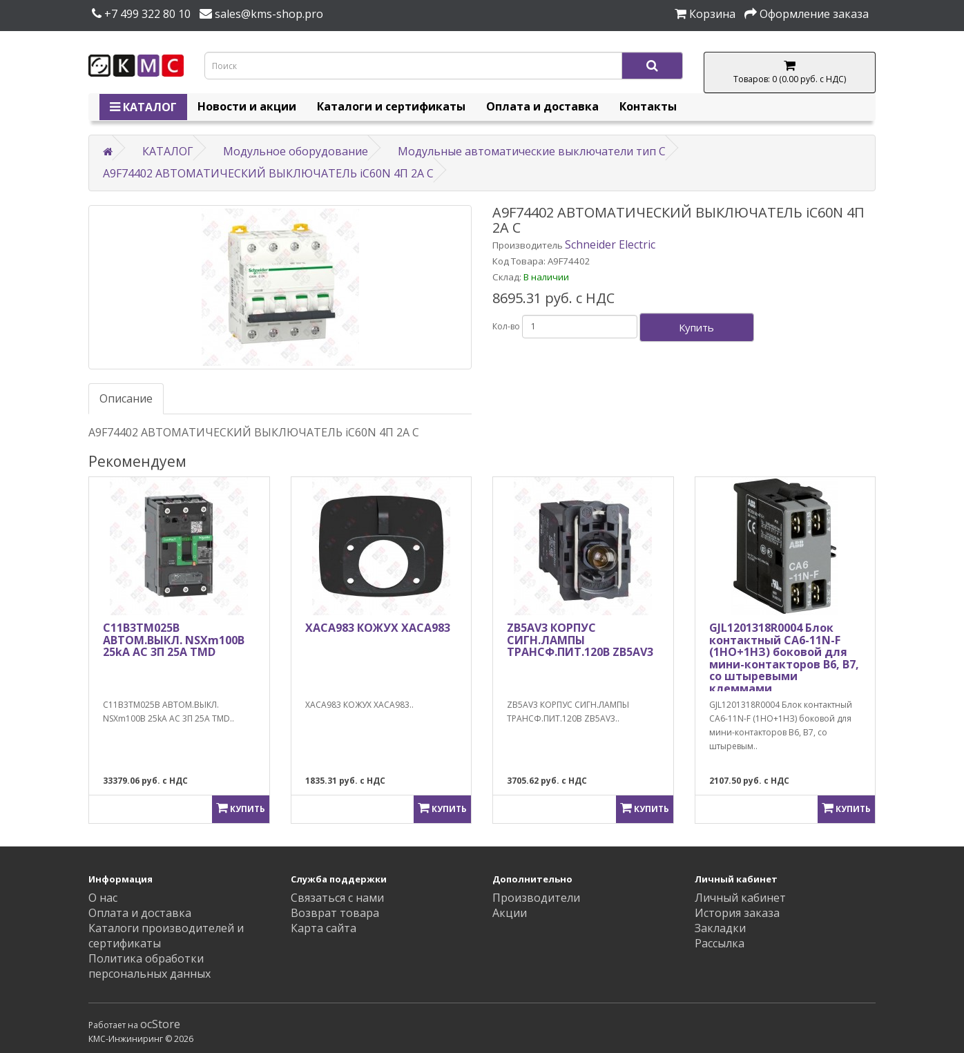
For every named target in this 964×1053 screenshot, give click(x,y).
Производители (536, 897)
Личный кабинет (740, 897)
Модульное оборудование (295, 151)
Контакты (648, 106)
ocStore (160, 1024)
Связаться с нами (337, 897)
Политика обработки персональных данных (149, 966)
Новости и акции (246, 106)
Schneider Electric (610, 244)
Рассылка (719, 943)
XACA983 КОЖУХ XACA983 (377, 627)
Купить (696, 327)
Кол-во (506, 326)
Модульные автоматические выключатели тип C (532, 151)
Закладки (720, 928)
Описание (126, 398)
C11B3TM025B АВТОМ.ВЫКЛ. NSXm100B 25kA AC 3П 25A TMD (173, 639)
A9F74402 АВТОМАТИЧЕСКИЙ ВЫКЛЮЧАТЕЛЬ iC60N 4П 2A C (268, 173)
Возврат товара (335, 912)
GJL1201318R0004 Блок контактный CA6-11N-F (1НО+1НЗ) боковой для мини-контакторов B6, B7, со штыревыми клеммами (784, 658)
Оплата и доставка (542, 106)
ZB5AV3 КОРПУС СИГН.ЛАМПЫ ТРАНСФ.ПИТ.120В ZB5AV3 (580, 639)
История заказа (737, 912)
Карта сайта (323, 928)
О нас (102, 897)
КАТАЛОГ (143, 107)
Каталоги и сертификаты (391, 106)
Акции (509, 912)
